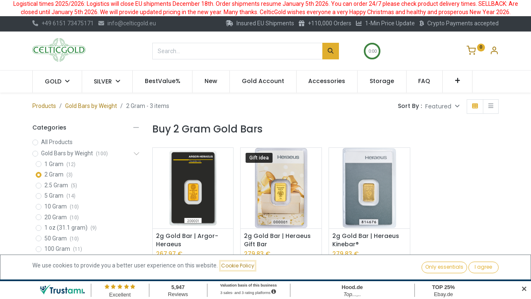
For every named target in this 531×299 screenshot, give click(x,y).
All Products (57, 142)
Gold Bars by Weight (91, 106)
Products (44, 106)
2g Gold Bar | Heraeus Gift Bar (277, 240)
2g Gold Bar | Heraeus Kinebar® (365, 240)
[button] (457, 81)
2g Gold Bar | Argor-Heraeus (187, 240)
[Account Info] (494, 51)
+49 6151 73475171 (63, 23)
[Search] (330, 51)
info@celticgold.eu (127, 23)
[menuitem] (162, 81)
